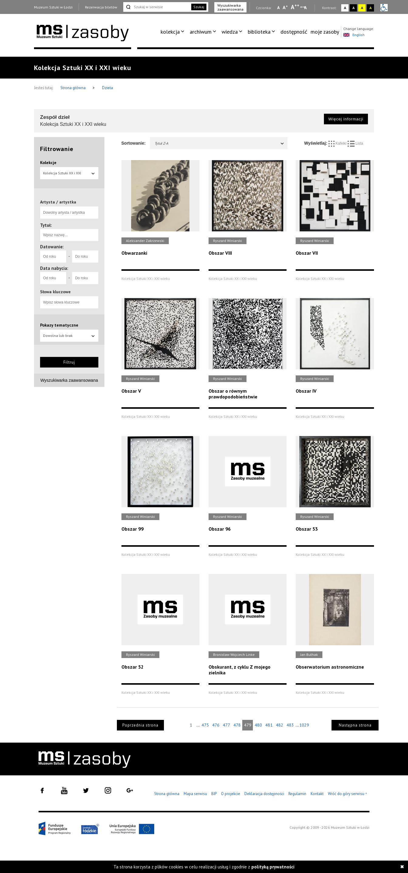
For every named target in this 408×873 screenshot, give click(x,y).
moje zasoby (325, 31)
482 (279, 725)
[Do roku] (85, 256)
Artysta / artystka (58, 202)
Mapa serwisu (195, 793)
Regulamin (297, 793)
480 (258, 725)
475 (205, 725)
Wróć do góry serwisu (347, 794)
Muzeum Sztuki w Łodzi (53, 7)
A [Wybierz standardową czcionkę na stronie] (285, 7)
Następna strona (355, 725)
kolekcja (170, 31)
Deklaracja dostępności (264, 793)
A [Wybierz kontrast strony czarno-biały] (353, 7)
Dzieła (107, 87)
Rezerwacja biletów (101, 7)
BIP (214, 793)
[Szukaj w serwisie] (156, 7)
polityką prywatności (272, 867)
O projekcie (230, 793)
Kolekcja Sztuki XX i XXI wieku (69, 175)
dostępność (293, 31)
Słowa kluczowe (55, 291)
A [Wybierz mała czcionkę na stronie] (278, 7)
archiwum (201, 31)
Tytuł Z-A (220, 143)
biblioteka (259, 31)
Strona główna (73, 87)
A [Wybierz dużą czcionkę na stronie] (295, 7)
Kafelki (338, 143)
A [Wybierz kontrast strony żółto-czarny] (362, 7)
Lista (355, 143)
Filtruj (69, 362)
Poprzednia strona (140, 725)
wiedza (230, 31)
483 (290, 725)
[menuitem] (173, 32)
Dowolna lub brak (69, 335)
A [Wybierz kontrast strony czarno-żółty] (370, 7)
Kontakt (317, 793)
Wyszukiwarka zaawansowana (230, 7)
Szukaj (198, 7)
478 (237, 725)
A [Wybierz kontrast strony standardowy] (345, 7)
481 (269, 725)
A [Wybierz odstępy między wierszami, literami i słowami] (306, 7)
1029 (304, 725)
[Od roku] (53, 256)
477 (226, 725)
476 (215, 725)
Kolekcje (48, 162)
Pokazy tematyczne (59, 325)
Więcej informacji (345, 119)
